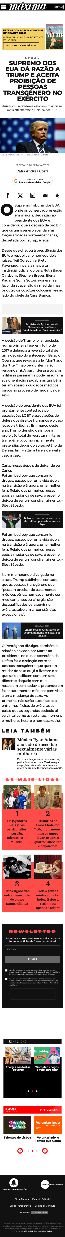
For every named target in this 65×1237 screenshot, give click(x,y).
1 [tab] (28, 1091)
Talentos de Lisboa (17, 1137)
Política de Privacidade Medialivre (37, 1231)
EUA (5, 256)
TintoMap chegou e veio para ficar (47, 1069)
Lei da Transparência (20, 1205)
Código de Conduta (45, 1205)
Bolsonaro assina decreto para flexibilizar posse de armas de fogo (42, 521)
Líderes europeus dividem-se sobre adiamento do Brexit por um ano (42, 632)
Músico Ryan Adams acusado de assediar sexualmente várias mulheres (37, 746)
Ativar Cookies (39, 1212)
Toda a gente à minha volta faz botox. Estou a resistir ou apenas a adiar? (48, 899)
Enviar (32, 959)
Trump (31, 240)
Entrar (59, 7)
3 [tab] (36, 1091)
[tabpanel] (18, 1059)
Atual (32, 58)
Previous (21, 1091)
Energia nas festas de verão (18, 1069)
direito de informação (34, 974)
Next (44, 1091)
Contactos (24, 1212)
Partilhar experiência (21, 45)
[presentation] (32, 994)
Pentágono (14, 646)
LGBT (26, 416)
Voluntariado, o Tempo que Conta (48, 1139)
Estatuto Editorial (41, 1199)
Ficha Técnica (22, 1199)
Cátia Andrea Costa (32, 171)
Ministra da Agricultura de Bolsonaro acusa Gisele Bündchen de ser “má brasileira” (42, 327)
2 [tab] (32, 1091)
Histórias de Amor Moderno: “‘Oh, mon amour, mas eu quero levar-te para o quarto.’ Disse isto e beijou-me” (48, 833)
